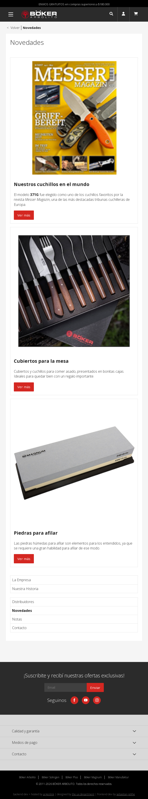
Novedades (22, 610)
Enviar (95, 687)
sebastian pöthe (126, 794)
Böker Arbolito (27, 777)
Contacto (19, 627)
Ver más (23, 215)
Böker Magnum (93, 777)
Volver (13, 28)
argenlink (48, 794)
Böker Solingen (50, 777)
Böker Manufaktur (118, 777)
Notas (17, 619)
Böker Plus (72, 777)
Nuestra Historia (25, 588)
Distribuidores (23, 601)
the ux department (83, 794)
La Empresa (21, 579)
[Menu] (11, 14)
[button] (111, 14)
